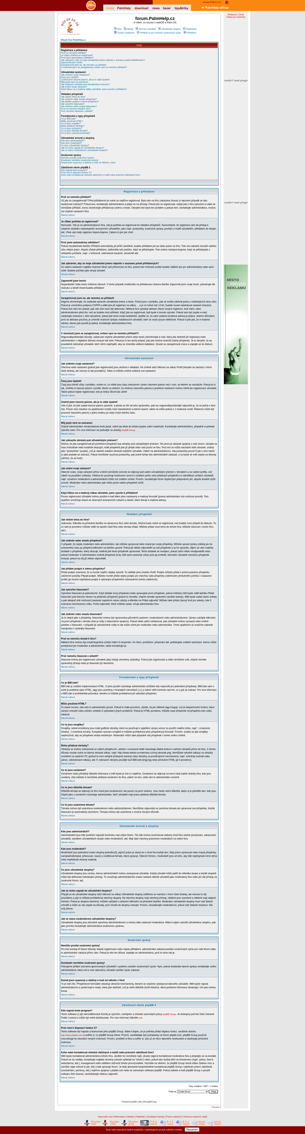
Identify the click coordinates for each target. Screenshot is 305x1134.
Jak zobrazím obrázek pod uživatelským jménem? (85, 84)
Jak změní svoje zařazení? (74, 87)
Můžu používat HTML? (72, 121)
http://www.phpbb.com (72, 1035)
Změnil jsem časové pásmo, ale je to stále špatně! (85, 79)
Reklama (232, 14)
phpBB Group (128, 430)
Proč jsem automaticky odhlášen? (77, 57)
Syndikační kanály (155, 1116)
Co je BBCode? (68, 118)
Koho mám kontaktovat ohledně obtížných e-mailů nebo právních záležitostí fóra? (100, 175)
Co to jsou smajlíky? (71, 123)
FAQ (117, 29)
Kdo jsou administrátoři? (73, 140)
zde (141, 1018)
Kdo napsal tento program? (74, 170)
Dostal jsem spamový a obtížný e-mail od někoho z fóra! (88, 162)
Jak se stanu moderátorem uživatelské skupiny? (84, 150)
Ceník (241, 14)
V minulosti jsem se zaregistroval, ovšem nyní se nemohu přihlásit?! (94, 67)
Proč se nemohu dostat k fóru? (76, 108)
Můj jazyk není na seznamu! (74, 82)
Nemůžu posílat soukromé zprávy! (77, 158)
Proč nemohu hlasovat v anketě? (77, 111)
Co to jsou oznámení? (71, 128)
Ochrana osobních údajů (195, 1116)
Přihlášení (190, 33)
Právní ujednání (174, 1116)
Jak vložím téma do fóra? (73, 97)
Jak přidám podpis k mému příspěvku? (79, 101)
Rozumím (192, 1129)
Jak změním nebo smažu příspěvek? (79, 99)
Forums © (216, 1107)
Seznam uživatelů (146, 29)
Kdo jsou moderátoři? (71, 143)
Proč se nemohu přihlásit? (73, 53)
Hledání (130, 1116)
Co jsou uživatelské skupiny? (75, 145)
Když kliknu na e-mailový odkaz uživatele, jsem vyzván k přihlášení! (94, 89)
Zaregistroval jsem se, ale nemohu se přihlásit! (83, 65)
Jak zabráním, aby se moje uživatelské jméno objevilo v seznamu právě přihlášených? (103, 60)
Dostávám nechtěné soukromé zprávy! (79, 160)
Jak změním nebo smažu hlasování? (79, 106)
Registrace (190, 29)
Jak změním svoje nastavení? (75, 75)
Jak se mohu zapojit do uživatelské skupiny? (82, 148)
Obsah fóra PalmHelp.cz (73, 40)
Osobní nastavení (124, 33)
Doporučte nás (105, 1116)
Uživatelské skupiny (169, 29)
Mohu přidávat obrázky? (72, 126)
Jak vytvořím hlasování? (73, 104)
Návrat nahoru (68, 215)
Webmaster (119, 1116)
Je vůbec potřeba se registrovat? (77, 55)
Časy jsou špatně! (69, 77)
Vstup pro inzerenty (235, 17)
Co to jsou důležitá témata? (74, 130)
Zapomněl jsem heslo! (72, 62)
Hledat (128, 29)
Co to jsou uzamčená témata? (75, 133)
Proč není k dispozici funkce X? (76, 172)
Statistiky (140, 1116)
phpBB (133, 1102)
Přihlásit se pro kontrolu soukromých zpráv (159, 33)
